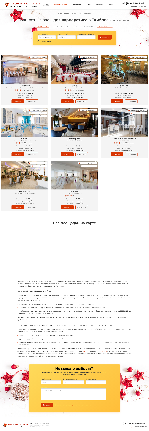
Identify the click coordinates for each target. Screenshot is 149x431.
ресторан (103, 351)
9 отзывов (30, 143)
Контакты (100, 4)
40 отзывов (30, 90)
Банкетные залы (60, 4)
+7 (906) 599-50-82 (134, 3)
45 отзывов (80, 90)
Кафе (89, 4)
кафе (84, 351)
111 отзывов (80, 196)
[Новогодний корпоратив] (21, 4)
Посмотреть (32, 101)
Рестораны (77, 4)
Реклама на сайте (35, 426)
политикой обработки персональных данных (77, 405)
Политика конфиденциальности (39, 425)
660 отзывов (129, 143)
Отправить (47, 405)
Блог (111, 4)
